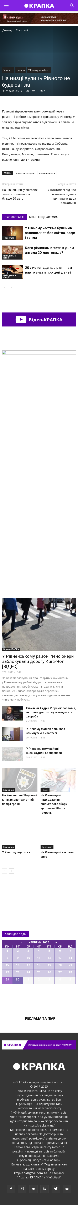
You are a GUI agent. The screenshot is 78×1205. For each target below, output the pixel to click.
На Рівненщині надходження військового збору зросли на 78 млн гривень (54, 804)
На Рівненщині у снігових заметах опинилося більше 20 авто (19, 194)
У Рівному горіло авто (17, 852)
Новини (21, 70)
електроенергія (25, 172)
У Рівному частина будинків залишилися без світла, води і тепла (50, 233)
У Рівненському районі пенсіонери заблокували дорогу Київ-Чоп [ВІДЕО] (38, 661)
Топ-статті (8, 70)
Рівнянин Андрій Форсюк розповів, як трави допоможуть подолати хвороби (51, 712)
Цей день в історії (9, 256)
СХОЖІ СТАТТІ (14, 217)
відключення (47, 172)
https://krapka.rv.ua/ (41, 1125)
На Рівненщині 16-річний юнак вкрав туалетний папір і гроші (19, 800)
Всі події (39, 998)
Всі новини (15, 893)
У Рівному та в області (39, 70)
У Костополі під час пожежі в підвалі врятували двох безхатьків (61, 196)
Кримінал (8, 790)
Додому (7, 30)
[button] (72, 5)
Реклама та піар (40, 1018)
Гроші (45, 790)
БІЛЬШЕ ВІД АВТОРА (43, 217)
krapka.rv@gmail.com (28, 1173)
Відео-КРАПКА (39, 319)
